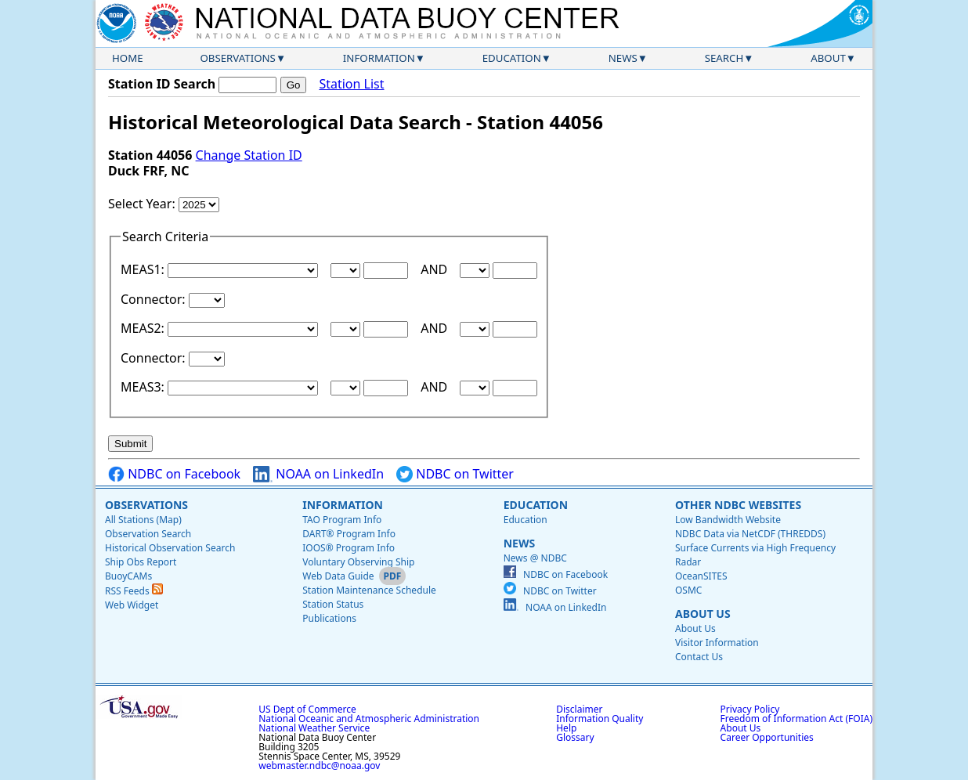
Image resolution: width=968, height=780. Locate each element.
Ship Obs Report (140, 562)
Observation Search (148, 533)
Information (379, 58)
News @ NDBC (535, 558)
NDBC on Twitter (455, 474)
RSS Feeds (134, 591)
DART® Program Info (349, 533)
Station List (351, 84)
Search (724, 58)
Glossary (575, 737)
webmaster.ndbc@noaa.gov (319, 765)
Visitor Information (717, 642)
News (623, 58)
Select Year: (143, 203)
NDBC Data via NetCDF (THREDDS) (750, 533)
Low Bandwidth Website (728, 519)
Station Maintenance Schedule (369, 590)
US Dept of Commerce (307, 709)
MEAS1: (144, 269)
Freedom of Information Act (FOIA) (796, 718)
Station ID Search (161, 83)
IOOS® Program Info (348, 547)
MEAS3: (144, 386)
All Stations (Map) (143, 519)
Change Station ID (249, 155)
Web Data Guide (338, 576)
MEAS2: (144, 328)
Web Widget (131, 605)
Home (127, 58)
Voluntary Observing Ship (358, 562)
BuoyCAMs (128, 576)
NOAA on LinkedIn (318, 474)
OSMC (688, 590)
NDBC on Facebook (174, 474)
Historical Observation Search (170, 547)
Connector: (155, 299)
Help (566, 728)
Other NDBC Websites (738, 504)
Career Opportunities (767, 737)
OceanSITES (701, 576)
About (828, 58)
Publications (329, 618)
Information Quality (599, 718)
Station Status (332, 604)
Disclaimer (579, 709)
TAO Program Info (341, 519)
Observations (237, 58)
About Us (703, 613)
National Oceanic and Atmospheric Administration (368, 718)
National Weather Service (314, 728)
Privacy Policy (750, 709)
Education (511, 58)
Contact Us (699, 656)
